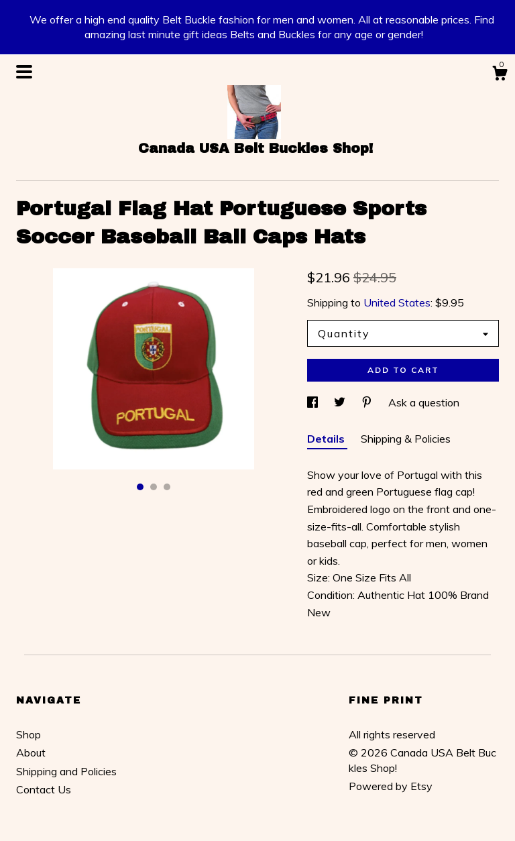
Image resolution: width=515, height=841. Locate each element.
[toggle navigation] (24, 71)
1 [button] (140, 487)
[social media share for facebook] (314, 402)
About (31, 752)
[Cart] (499, 75)
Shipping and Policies (66, 771)
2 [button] (153, 487)
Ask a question (423, 402)
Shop (28, 734)
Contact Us (43, 789)
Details (327, 438)
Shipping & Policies (406, 438)
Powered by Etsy (391, 786)
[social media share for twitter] (341, 402)
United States (397, 302)
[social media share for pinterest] (368, 402)
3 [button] (167, 487)
